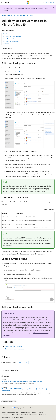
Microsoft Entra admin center (23, 72)
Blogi (33, 412)
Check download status (9, 39)
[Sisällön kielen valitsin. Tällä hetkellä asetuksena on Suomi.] (5, 407)
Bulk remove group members (14, 349)
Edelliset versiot (25, 412)
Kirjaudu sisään (50, 2)
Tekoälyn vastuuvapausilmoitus (10, 412)
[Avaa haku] (43, 2)
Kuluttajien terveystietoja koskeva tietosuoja (23, 415)
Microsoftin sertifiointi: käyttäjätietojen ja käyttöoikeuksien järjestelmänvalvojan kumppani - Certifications (27, 389)
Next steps (6, 44)
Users (31, 15)
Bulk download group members (12, 36)
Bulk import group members (14, 346)
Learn (3, 15)
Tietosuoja (4, 415)
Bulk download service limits (11, 41)
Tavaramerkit (5, 417)
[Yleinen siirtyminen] (2, 2)
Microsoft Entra (11, 15)
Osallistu (41, 412)
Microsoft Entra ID (22, 15)
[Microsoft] (28, 2)
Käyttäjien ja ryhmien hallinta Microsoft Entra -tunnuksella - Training (21, 381)
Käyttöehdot (42, 415)
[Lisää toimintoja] (53, 15)
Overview (5, 34)
